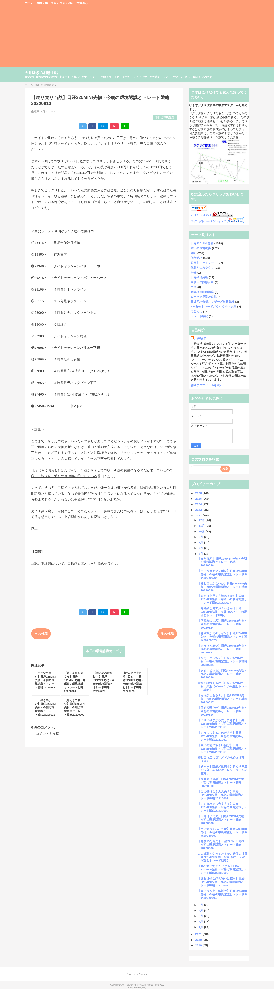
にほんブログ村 (201, 215)
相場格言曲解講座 (202, 292)
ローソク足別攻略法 (204, 296)
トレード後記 (199, 316)
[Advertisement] (137, 38)
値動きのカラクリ (202, 267)
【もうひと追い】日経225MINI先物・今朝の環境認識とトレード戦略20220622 (222, 649)
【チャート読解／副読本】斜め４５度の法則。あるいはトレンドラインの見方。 (222, 770)
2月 (201, 921)
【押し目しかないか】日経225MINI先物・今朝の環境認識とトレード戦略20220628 (222, 587)
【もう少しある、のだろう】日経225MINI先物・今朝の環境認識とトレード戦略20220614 (222, 736)
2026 (199, 493)
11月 (202, 525)
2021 (199, 934)
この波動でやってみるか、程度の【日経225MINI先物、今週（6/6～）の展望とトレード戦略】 (222, 857)
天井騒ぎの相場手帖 (41, 73)
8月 (201, 542)
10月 (202, 531)
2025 (199, 498)
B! (103, 126)
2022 (199, 515)
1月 (201, 927)
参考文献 (42, 3)
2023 (199, 509)
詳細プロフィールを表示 (207, 385)
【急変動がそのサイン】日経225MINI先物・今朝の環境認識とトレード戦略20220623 (222, 637)
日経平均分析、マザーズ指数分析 (212, 301)
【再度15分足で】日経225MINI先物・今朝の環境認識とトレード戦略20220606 (222, 845)
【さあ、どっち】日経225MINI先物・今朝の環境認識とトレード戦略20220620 (222, 674)
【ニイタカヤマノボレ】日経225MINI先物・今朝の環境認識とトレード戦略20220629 (222, 574)
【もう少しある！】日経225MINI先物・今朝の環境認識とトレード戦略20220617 (222, 699)
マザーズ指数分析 (202, 282)
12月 (202, 520)
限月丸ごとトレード (204, 262)
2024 (199, 504)
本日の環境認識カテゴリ (104, 651)
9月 (201, 537)
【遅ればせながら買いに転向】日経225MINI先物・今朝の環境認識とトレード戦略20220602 (222, 882)
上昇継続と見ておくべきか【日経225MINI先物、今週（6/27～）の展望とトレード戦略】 (222, 612)
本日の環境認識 (164, 117)
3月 (201, 916)
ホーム (29, 3)
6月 (201, 553)
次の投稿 (41, 634)
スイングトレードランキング (208, 221)
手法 (194, 272)
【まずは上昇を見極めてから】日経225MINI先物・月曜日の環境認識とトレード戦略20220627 (222, 599)
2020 (199, 939)
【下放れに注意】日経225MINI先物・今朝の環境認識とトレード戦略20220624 (222, 624)
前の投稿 (167, 634)
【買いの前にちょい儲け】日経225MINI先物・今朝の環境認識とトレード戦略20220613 (222, 748)
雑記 (194, 253)
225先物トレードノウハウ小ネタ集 (214, 306)
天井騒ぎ (200, 338)
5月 (201, 904)
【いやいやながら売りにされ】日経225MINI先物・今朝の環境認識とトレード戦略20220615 (222, 723)
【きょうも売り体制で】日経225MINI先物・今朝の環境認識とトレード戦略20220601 (222, 894)
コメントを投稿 (47, 733)
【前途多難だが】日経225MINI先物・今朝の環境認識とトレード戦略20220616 (222, 711)
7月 (201, 548)
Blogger (143, 974)
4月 (201, 910)
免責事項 (82, 3)
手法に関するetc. (62, 3)
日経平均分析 (199, 277)
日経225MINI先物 (202, 243)
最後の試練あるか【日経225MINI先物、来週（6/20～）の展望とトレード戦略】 (222, 686)
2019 (199, 945)
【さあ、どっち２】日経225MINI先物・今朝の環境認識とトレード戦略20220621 (222, 661)
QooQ (143, 987)
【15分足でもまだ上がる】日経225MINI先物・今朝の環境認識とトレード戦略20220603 (222, 869)
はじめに (196, 311)
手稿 (194, 287)
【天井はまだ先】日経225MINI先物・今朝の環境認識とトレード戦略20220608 (222, 820)
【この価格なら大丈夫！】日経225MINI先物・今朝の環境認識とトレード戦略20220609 (222, 795)
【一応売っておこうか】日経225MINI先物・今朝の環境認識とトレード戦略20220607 (222, 832)
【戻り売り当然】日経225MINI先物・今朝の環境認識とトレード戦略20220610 (222, 782)
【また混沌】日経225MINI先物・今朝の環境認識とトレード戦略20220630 (222, 562)
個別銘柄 (196, 257)
